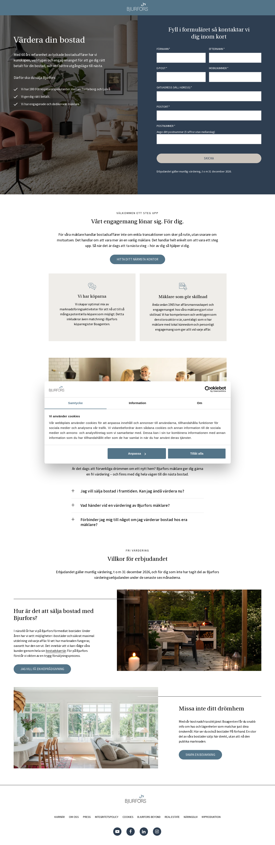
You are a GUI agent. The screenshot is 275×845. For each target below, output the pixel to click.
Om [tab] (199, 402)
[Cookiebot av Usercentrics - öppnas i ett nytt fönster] (208, 389)
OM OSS (74, 817)
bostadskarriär (56, 651)
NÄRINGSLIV (191, 817)
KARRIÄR (59, 817)
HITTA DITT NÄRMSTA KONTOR (138, 259)
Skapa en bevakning (200, 755)
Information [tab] (137, 402)
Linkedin (144, 831)
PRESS (87, 817)
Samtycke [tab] (75, 402)
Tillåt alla (196, 453)
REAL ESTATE (172, 817)
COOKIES (127, 817)
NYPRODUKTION (211, 817)
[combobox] (209, 96)
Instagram (157, 831)
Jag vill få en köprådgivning (42, 669)
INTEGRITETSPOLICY (106, 817)
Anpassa (137, 453)
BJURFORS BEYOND (149, 817)
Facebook (131, 831)
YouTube (117, 831)
